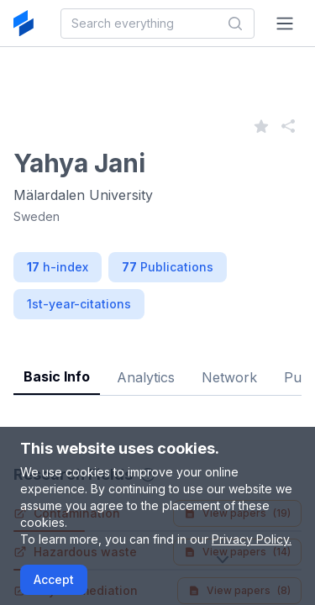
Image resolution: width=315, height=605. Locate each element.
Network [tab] (229, 377)
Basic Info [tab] (57, 376)
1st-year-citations (79, 304)
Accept (54, 579)
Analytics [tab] (146, 377)
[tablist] (157, 364)
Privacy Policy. (251, 539)
